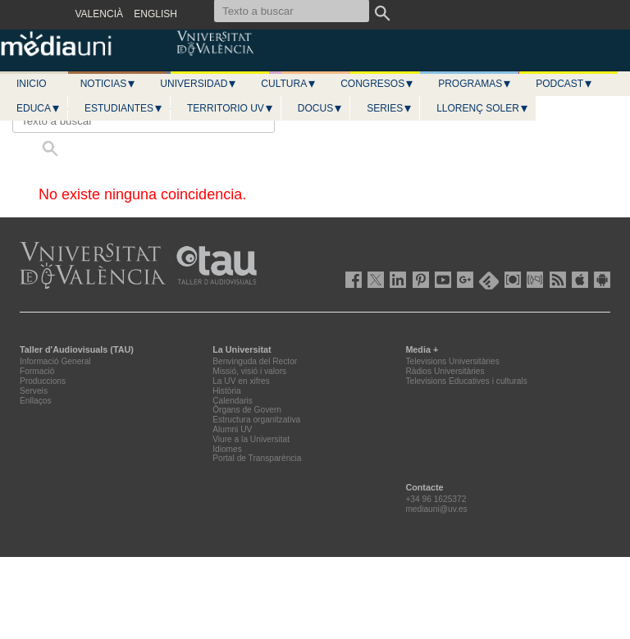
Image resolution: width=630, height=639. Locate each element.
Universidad (198, 83)
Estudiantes (123, 108)
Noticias (108, 83)
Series (390, 108)
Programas (475, 83)
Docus (320, 108)
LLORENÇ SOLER (482, 108)
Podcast (564, 83)
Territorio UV (230, 108)
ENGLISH (155, 14)
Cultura (289, 83)
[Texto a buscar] (143, 120)
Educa (38, 108)
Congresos (377, 83)
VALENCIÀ (99, 14)
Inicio (31, 83)
